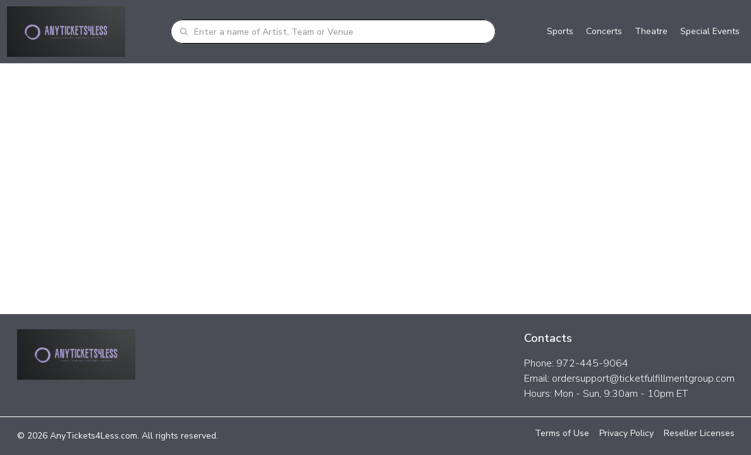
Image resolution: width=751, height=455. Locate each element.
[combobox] (340, 31)
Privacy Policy (626, 433)
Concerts (604, 31)
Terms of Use (562, 433)
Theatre (651, 31)
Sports (560, 31)
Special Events (710, 31)
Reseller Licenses (699, 433)
